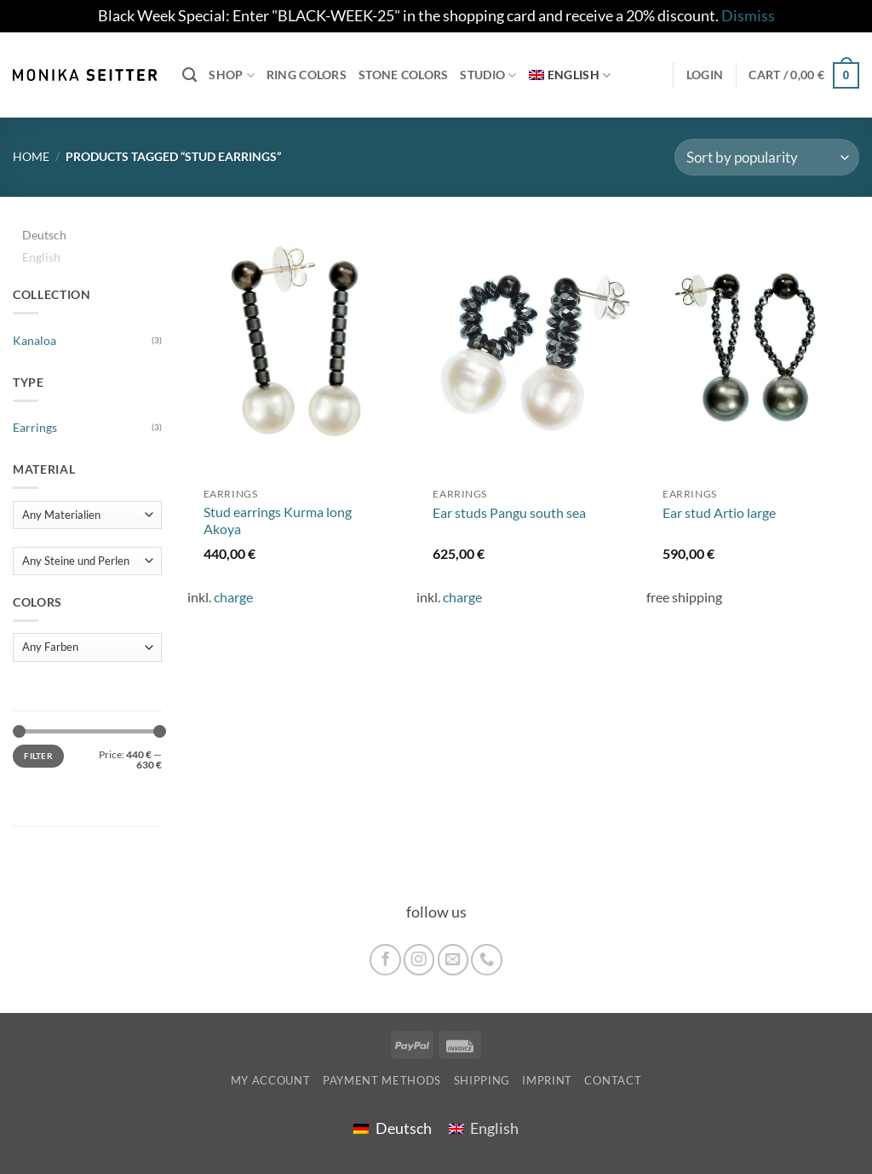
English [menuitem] (41, 257)
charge (233, 597)
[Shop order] (766, 157)
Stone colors (403, 74)
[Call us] (486, 959)
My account (271, 1080)
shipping (482, 1080)
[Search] (189, 75)
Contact (612, 1080)
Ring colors (307, 74)
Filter (38, 756)
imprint (547, 1080)
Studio (488, 75)
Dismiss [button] (748, 16)
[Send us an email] (453, 959)
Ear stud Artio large (719, 512)
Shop (232, 75)
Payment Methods (382, 1080)
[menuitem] (570, 75)
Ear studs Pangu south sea (509, 512)
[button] (804, 74)
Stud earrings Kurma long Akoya (278, 521)
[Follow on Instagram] (419, 959)
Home (31, 156)
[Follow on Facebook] (385, 959)
